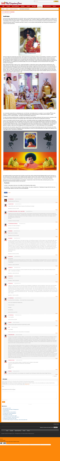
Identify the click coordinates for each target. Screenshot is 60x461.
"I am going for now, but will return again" (10, 417)
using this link (27, 384)
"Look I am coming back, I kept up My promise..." (11, 418)
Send (4, 403)
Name (3, 386)
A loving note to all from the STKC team (9, 419)
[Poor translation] (4, 444)
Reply (56, 202)
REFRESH (55, 376)
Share (5, 192)
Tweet (9, 192)
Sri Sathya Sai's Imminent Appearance (9, 414)
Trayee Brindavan (6, 412)
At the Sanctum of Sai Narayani (8, 12)
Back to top (56, 425)
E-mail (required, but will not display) (8, 389)
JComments (30, 405)
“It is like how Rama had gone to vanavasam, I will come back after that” (15, 421)
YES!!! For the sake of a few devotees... (9, 413)
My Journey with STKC (7, 409)
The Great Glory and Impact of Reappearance (11, 410)
